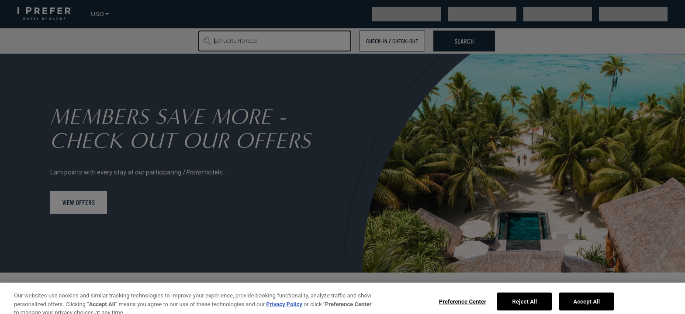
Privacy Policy (284, 309)
